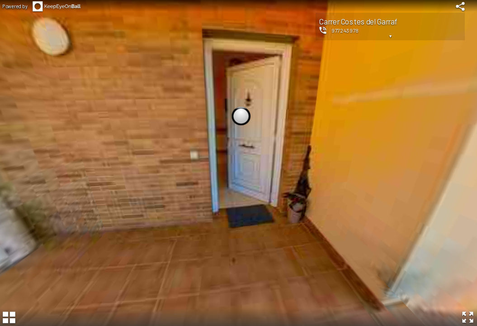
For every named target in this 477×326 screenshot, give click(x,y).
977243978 (345, 30)
